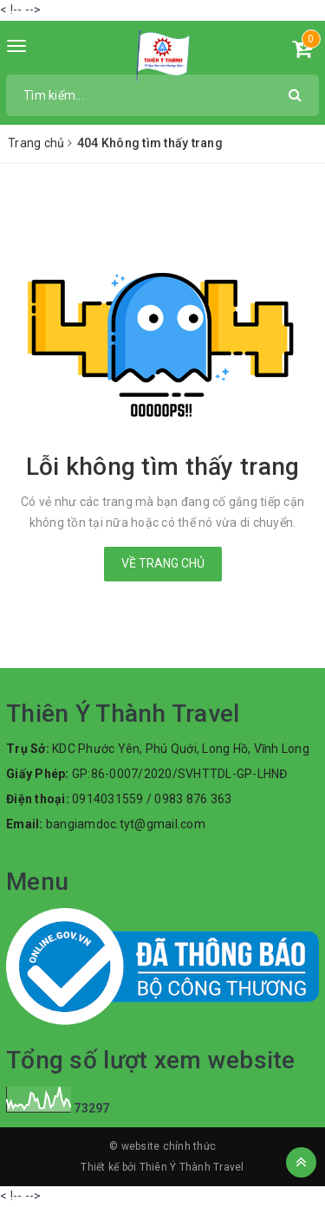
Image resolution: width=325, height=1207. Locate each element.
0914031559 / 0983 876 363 (151, 799)
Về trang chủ (163, 563)
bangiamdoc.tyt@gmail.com (125, 824)
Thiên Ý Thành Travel (192, 1167)
